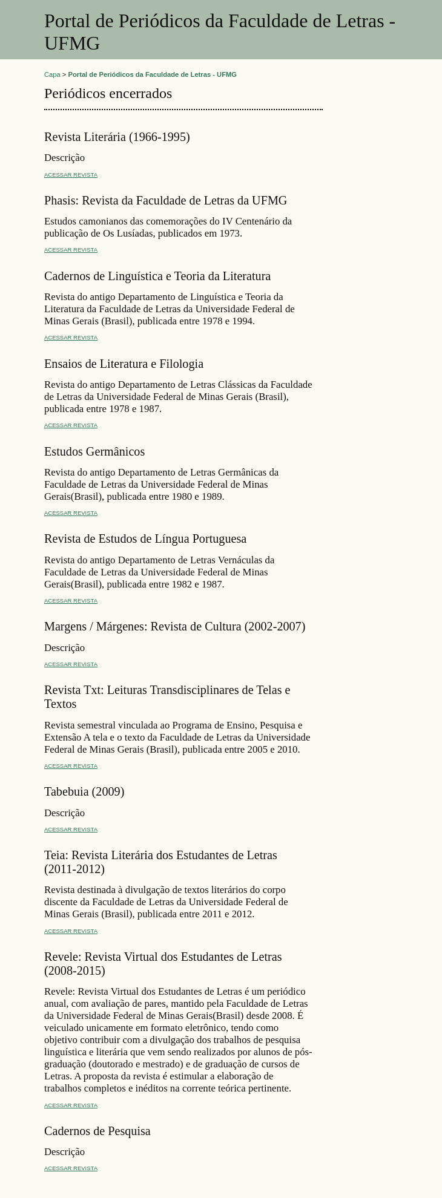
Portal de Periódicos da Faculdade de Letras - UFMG (152, 74)
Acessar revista (70, 174)
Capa (52, 74)
